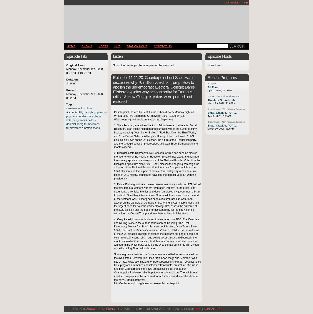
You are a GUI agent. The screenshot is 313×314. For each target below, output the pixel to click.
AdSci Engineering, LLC (104, 309)
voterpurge (73, 120)
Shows (87, 46)
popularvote (73, 116)
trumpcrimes (92, 124)
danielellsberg (74, 124)
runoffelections (91, 128)
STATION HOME (137, 46)
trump (103, 112)
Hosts (103, 46)
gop (96, 112)
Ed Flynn (212, 83)
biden (89, 108)
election (80, 108)
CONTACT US (163, 46)
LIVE (117, 46)
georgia (88, 112)
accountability (74, 112)
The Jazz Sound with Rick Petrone (223, 96)
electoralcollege (91, 116)
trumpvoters (73, 128)
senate (70, 108)
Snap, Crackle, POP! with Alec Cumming (226, 109)
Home (71, 46)
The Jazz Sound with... (222, 100)
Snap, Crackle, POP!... (222, 112)
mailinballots (88, 120)
